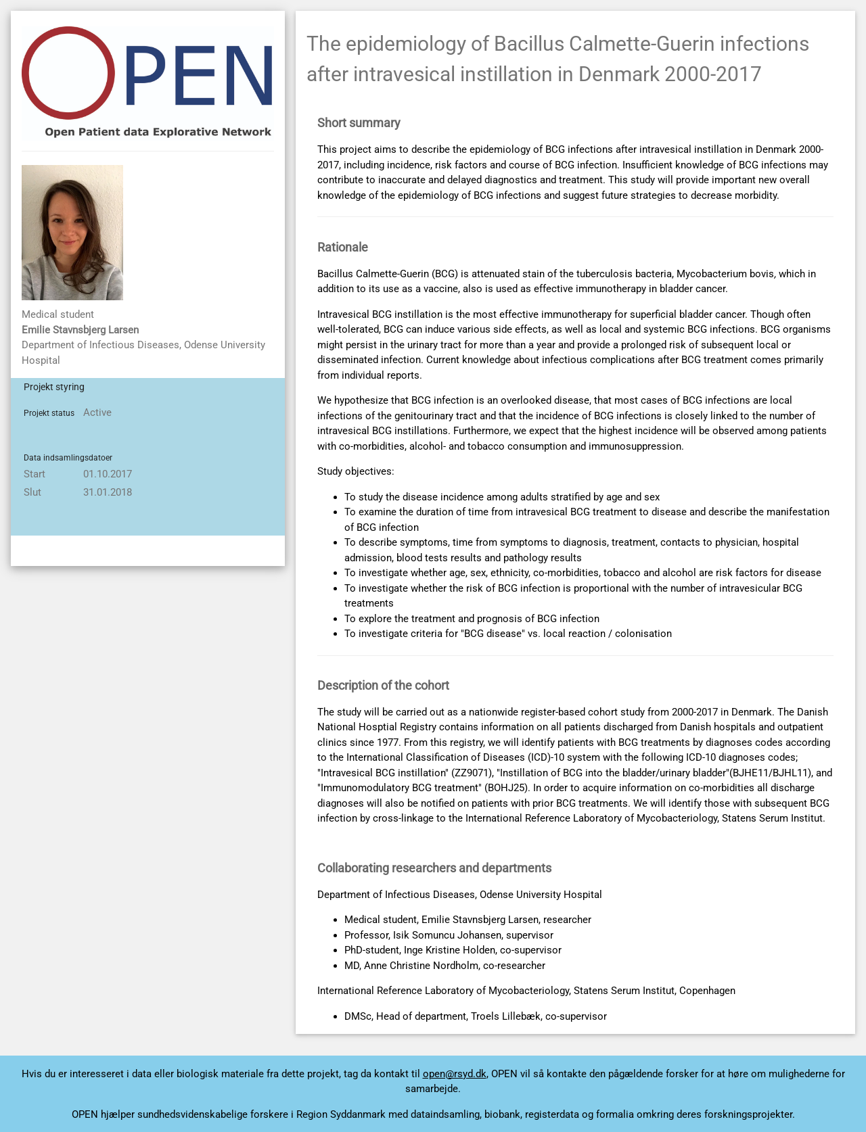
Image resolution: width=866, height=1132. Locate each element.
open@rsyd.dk (454, 1074)
